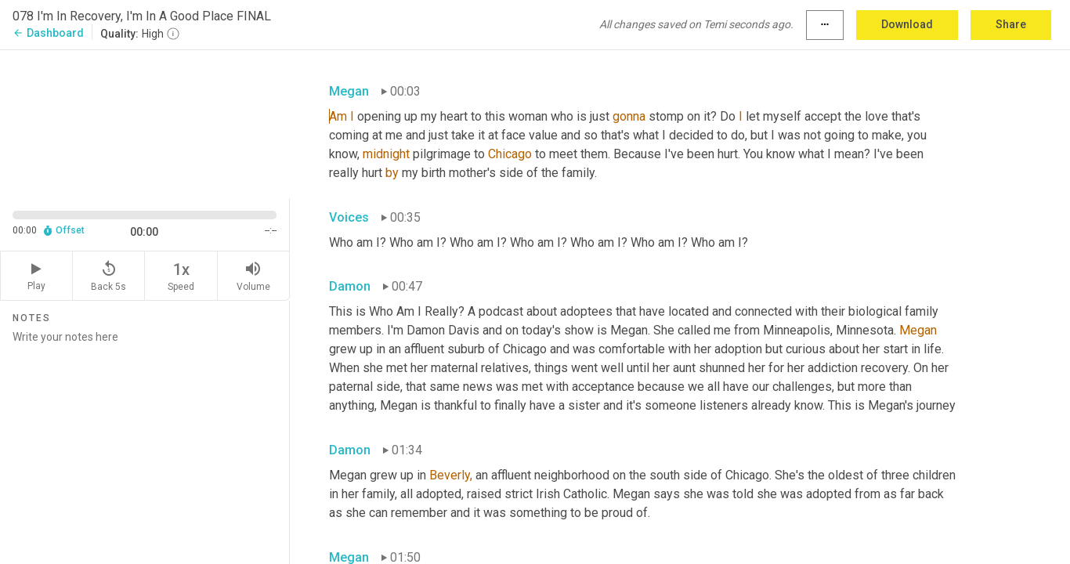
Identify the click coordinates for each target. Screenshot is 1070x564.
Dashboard (48, 33)
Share (1011, 24)
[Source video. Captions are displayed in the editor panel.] (145, 122)
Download (907, 24)
